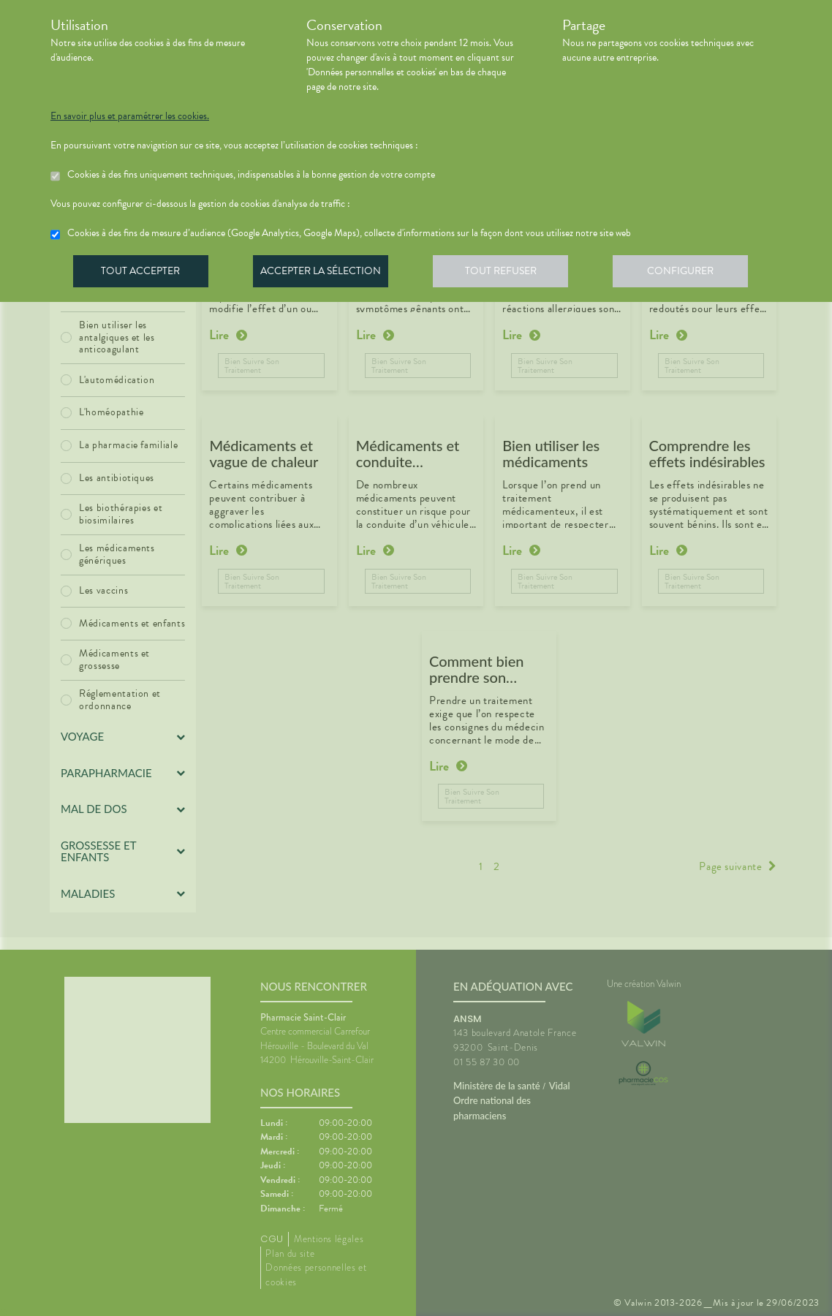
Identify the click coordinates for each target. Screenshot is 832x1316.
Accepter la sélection (325, 273)
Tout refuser (507, 273)
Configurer (690, 273)
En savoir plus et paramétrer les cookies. (129, 116)
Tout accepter (142, 273)
